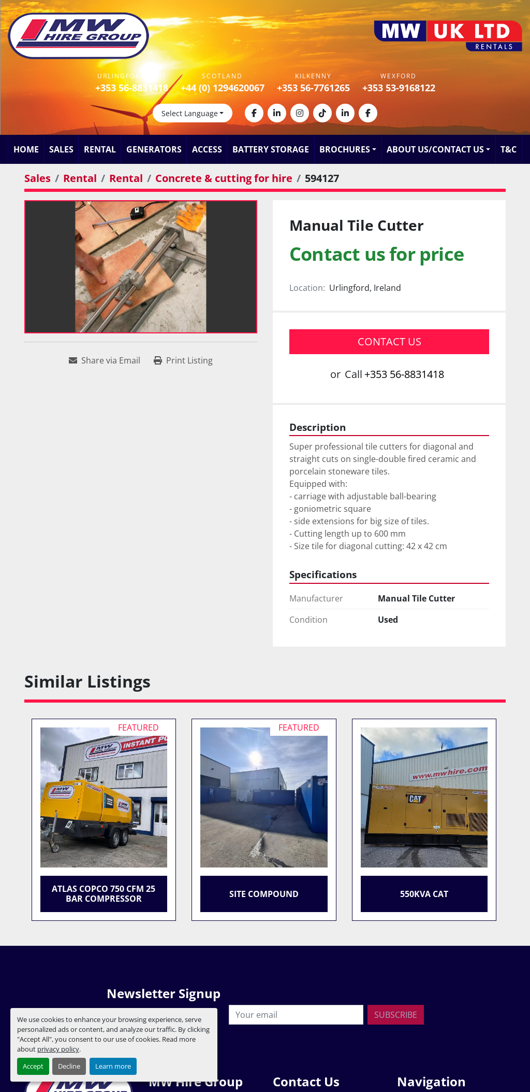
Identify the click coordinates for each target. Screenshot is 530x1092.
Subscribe (395, 1014)
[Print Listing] (183, 360)
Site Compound (264, 894)
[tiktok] (322, 113)
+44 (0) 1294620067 (222, 87)
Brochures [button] (344, 149)
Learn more (113, 1066)
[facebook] (254, 113)
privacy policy (58, 1049)
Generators (154, 149)
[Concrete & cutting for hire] (223, 178)
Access (207, 149)
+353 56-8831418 (131, 87)
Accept (33, 1066)
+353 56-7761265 (313, 87)
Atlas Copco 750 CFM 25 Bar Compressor (103, 893)
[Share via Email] (104, 360)
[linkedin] (277, 113)
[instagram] (299, 113)
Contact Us (389, 341)
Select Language (189, 113)
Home (26, 149)
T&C (508, 149)
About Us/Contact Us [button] (435, 149)
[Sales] (37, 178)
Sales (61, 149)
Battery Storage (270, 149)
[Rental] (80, 178)
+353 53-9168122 (398, 87)
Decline (69, 1066)
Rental (100, 149)
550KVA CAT (424, 894)
